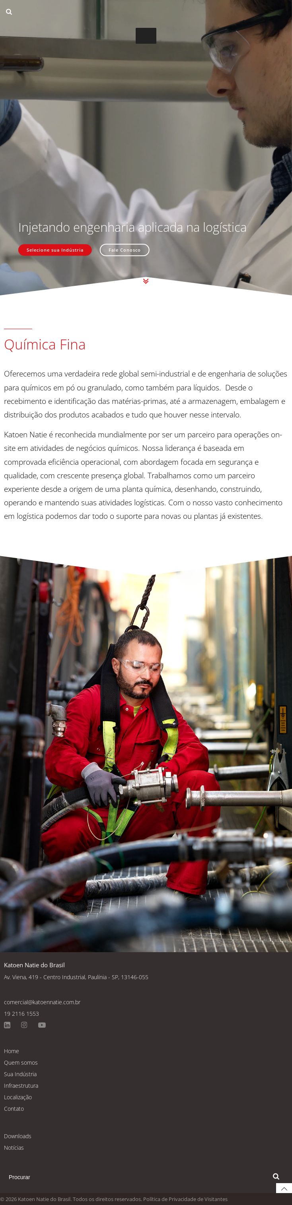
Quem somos (21, 1062)
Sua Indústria (20, 1074)
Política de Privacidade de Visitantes (185, 1199)
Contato (14, 1108)
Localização (18, 1097)
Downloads (17, 1136)
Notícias (14, 1147)
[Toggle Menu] (146, 35)
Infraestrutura (21, 1085)
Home (11, 1051)
